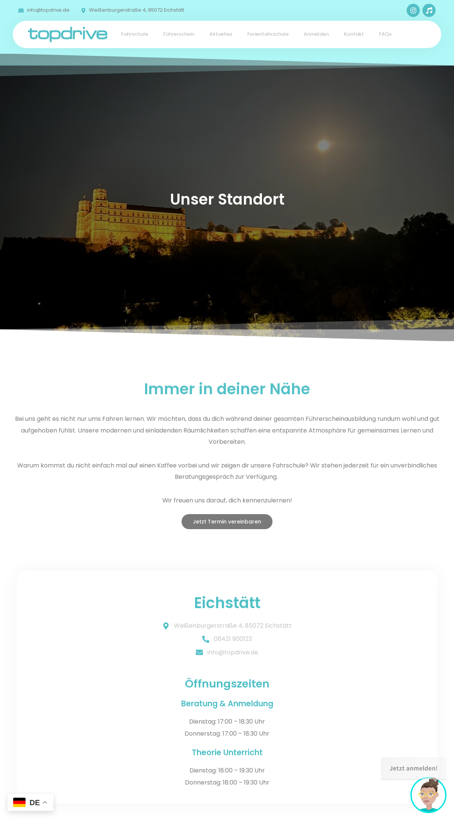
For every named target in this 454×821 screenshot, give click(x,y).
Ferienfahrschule (268, 34)
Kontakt (354, 34)
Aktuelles (220, 34)
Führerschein (178, 34)
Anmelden (316, 34)
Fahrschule (134, 34)
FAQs (385, 34)
